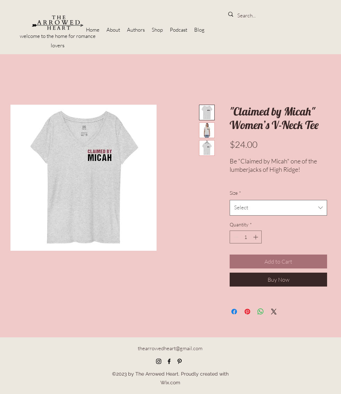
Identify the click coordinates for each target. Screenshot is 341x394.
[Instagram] (158, 361)
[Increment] (256, 237)
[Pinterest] (179, 361)
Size (235, 193)
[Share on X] (274, 311)
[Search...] (247, 15)
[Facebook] (169, 361)
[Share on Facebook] (234, 311)
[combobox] (278, 207)
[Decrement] (235, 237)
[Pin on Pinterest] (247, 311)
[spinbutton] (245, 237)
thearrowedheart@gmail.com (170, 348)
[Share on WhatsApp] (260, 311)
